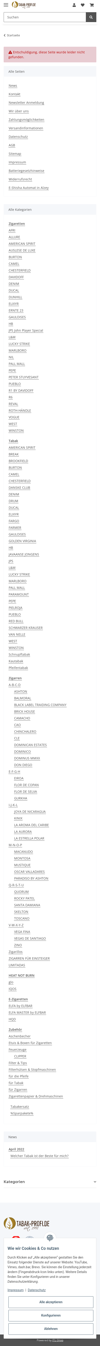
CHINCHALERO (25, 731)
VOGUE (14, 417)
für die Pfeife (19, 1076)
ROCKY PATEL (24, 898)
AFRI (12, 230)
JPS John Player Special (26, 330)
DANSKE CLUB (19, 487)
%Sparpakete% (22, 1113)
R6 (11, 397)
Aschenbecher (20, 1036)
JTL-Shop (57, 1340)
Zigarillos (16, 951)
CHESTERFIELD (20, 270)
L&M (12, 337)
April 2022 (16, 1149)
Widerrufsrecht (20, 179)
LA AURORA (23, 831)
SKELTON (21, 911)
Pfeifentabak (18, 668)
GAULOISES (17, 317)
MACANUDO (23, 851)
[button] (74, 5)
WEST (13, 424)
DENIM (14, 283)
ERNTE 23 (16, 310)
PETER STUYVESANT (24, 377)
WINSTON (16, 430)
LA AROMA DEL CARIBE (31, 825)
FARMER (15, 527)
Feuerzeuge (17, 1049)
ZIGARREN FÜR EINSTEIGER (29, 958)
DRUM (13, 501)
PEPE (12, 370)
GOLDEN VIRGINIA (22, 541)
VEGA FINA (22, 931)
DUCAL (14, 290)
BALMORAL (22, 698)
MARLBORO (17, 350)
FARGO (14, 521)
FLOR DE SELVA (25, 791)
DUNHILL (15, 297)
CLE (17, 738)
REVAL (13, 404)
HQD (12, 1019)
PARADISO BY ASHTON (31, 878)
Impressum (17, 162)
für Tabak (16, 1083)
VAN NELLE (17, 634)
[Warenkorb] (91, 5)
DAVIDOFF (16, 277)
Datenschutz (18, 136)
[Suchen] (45, 17)
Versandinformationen (26, 128)
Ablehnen (51, 1329)
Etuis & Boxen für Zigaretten (30, 1043)
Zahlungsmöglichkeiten (26, 119)
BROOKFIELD (18, 461)
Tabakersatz (20, 1106)
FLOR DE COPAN (26, 785)
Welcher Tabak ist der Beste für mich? (39, 1156)
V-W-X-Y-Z (16, 925)
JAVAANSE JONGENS (24, 554)
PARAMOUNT (19, 594)
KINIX (18, 818)
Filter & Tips (18, 1063)
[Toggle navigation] (6, 3)
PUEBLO (15, 384)
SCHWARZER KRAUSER (26, 627)
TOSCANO (21, 918)
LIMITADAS (17, 965)
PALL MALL (17, 364)
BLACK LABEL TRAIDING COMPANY (40, 705)
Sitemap (15, 153)
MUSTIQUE (22, 865)
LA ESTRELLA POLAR (29, 838)
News (13, 85)
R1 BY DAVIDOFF (21, 390)
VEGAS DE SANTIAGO (30, 938)
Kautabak (16, 661)
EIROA (19, 778)
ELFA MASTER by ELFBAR (27, 1012)
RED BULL (16, 621)
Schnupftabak (19, 654)
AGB (12, 145)
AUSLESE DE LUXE (22, 250)
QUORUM (21, 891)
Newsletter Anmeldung (26, 102)
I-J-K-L (13, 805)
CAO (17, 725)
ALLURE (14, 237)
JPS (11, 561)
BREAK (14, 454)
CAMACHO (22, 718)
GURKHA (20, 798)
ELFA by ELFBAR (20, 1006)
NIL (11, 357)
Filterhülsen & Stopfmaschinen (32, 1069)
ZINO (18, 945)
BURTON (15, 257)
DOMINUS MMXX (27, 758)
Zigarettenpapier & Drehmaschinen (36, 1096)
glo (11, 982)
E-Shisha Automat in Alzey (29, 187)
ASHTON (20, 691)
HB (11, 323)
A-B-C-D (15, 685)
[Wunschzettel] (82, 5)
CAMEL (14, 263)
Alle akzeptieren (50, 1302)
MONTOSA (22, 858)
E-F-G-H (14, 771)
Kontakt (14, 94)
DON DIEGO (23, 765)
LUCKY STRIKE (19, 344)
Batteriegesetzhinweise (26, 170)
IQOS (12, 989)
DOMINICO (22, 751)
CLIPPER (20, 1056)
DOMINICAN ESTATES (30, 745)
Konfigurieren (51, 1315)
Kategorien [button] (14, 1182)
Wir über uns (19, 111)
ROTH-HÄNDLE (20, 410)
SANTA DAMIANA (27, 905)
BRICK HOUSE (24, 711)
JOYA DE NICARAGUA (30, 811)
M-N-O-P (15, 845)
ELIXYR (14, 303)
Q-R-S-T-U (16, 885)
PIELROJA (15, 607)
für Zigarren (18, 1089)
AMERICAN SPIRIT (22, 243)
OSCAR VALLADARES (29, 871)
